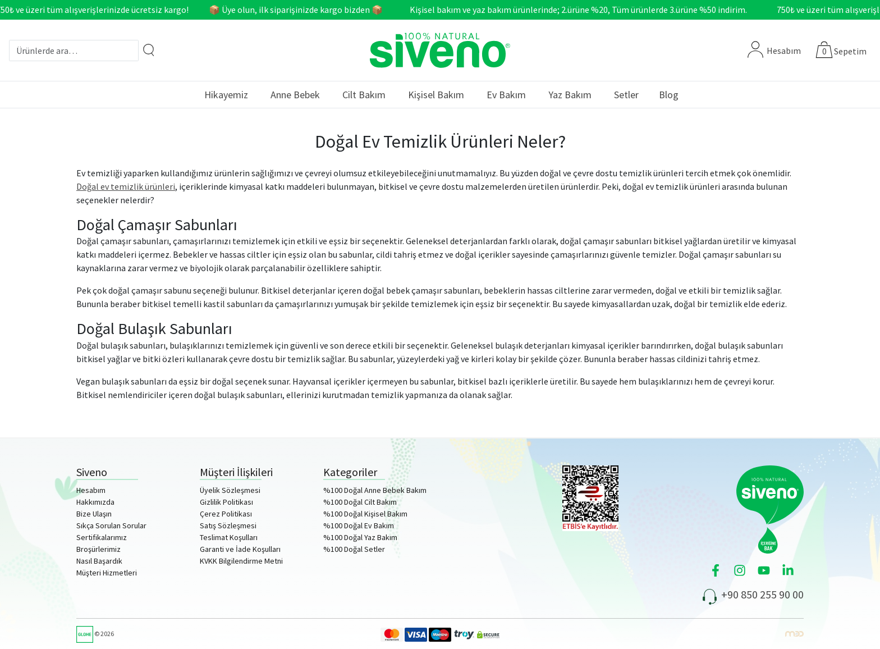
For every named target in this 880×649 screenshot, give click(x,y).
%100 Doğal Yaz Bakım (360, 537)
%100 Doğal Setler (354, 549)
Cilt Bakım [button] (364, 94)
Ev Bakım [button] (506, 94)
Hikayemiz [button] (226, 94)
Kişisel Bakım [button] (436, 94)
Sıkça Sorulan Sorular (111, 525)
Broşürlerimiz (98, 549)
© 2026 (95, 633)
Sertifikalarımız (101, 537)
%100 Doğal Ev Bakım (358, 525)
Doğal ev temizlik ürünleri (125, 186)
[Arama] (148, 50)
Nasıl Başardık (99, 561)
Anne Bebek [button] (295, 94)
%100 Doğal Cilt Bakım (360, 502)
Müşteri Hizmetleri (106, 573)
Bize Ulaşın (94, 514)
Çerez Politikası (226, 514)
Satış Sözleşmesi (228, 525)
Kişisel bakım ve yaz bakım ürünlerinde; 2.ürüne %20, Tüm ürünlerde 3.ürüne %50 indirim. (581, 9)
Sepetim (850, 51)
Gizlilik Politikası (226, 502)
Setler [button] (626, 94)
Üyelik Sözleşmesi (230, 490)
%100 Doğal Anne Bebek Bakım (375, 490)
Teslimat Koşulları (229, 537)
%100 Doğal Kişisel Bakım (365, 514)
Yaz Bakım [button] (570, 94)
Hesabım (774, 50)
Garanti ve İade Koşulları (240, 549)
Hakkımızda (95, 502)
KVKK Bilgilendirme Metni (241, 561)
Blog (669, 94)
